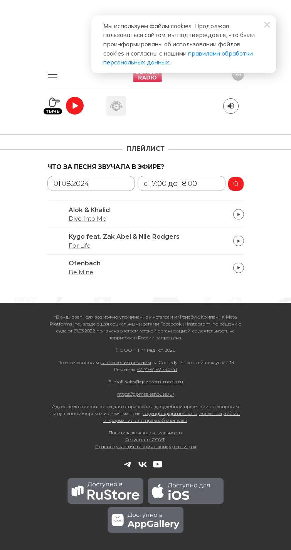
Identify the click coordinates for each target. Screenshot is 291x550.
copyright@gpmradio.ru (170, 413)
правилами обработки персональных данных (149, 54)
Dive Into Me (87, 218)
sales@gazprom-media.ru (154, 382)
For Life (80, 245)
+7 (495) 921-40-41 (157, 369)
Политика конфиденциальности (145, 432)
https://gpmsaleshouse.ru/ (145, 394)
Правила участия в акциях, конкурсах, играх (145, 446)
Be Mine (81, 272)
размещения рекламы (125, 362)
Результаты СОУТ (145, 439)
